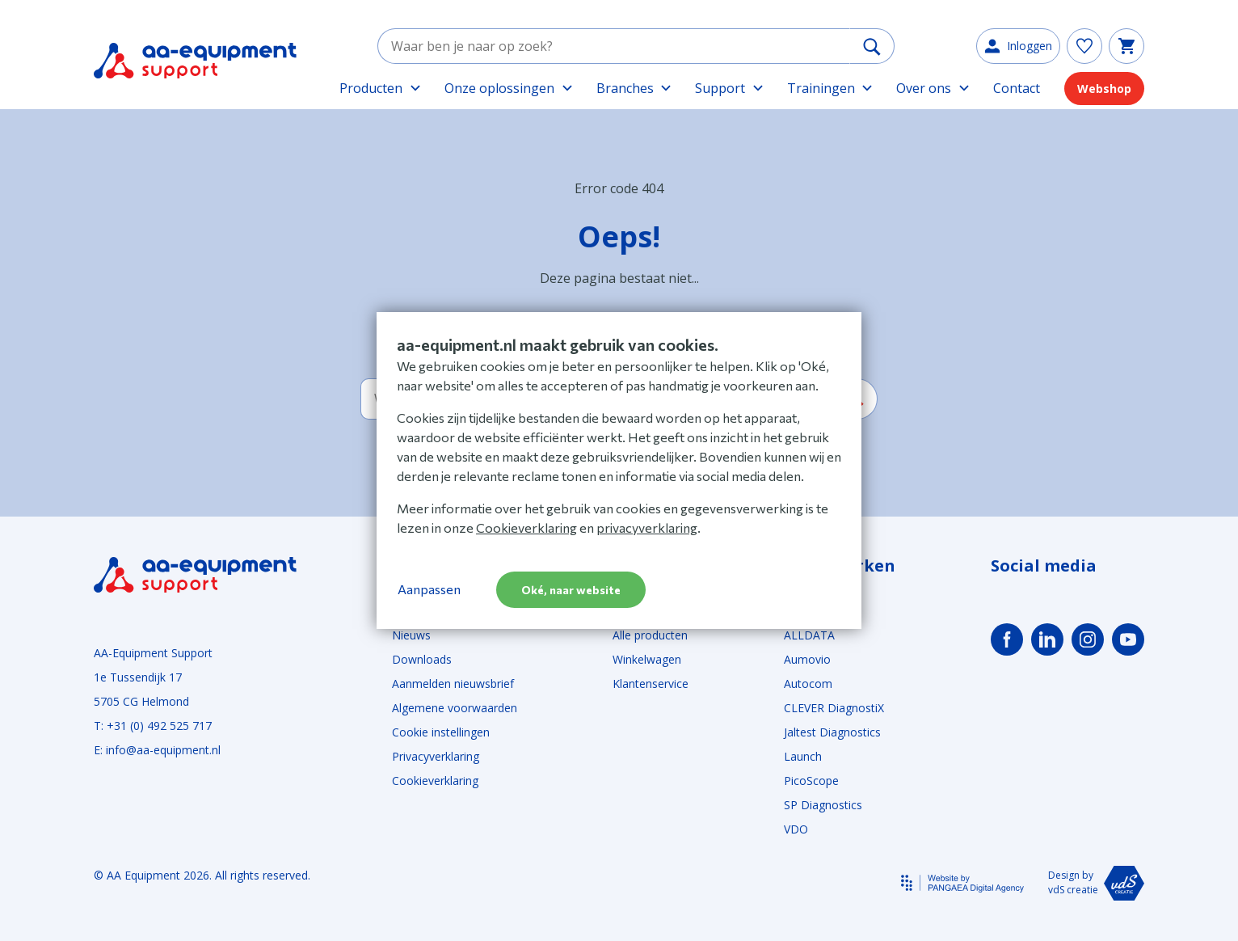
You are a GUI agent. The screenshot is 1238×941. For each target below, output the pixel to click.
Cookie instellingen (441, 732)
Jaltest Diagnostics (832, 732)
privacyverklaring (646, 527)
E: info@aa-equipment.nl (157, 749)
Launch (803, 756)
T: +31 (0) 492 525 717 (153, 725)
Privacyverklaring (435, 756)
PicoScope (811, 780)
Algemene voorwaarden (454, 707)
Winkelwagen (647, 659)
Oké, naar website (571, 590)
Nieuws (411, 635)
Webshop (1104, 88)
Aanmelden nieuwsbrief (453, 683)
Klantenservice (650, 683)
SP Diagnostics (823, 804)
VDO (796, 829)
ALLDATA (809, 635)
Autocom (808, 683)
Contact (1016, 88)
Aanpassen (429, 589)
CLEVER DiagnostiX (834, 707)
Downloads (422, 659)
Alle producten (650, 635)
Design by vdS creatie (1096, 883)
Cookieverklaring (435, 780)
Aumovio (807, 659)
